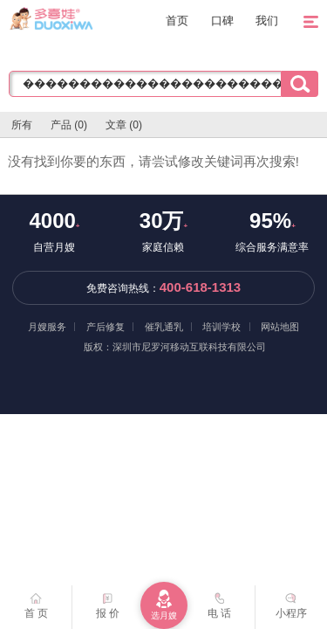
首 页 (36, 602)
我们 (266, 20)
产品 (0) (69, 125)
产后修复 (105, 326)
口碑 (222, 20)
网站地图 (280, 326)
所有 (21, 125)
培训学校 (221, 326)
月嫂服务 (47, 326)
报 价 (107, 602)
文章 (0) (124, 125)
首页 (177, 20)
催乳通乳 (164, 326)
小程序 (291, 602)
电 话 (219, 602)
